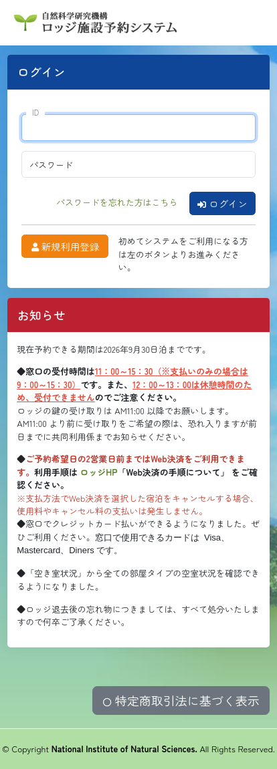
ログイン (222, 203)
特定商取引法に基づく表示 (181, 700)
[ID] (138, 127)
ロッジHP (99, 472)
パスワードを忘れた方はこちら (116, 202)
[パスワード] (138, 164)
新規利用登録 (65, 246)
